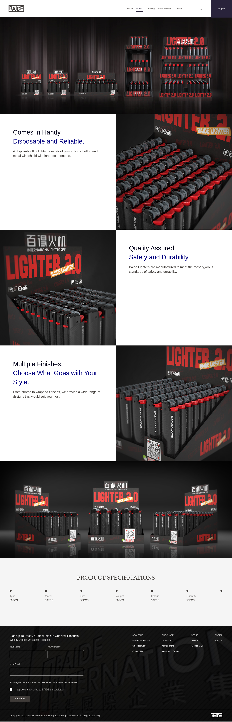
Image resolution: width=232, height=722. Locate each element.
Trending (151, 9)
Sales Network (164, 9)
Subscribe (20, 699)
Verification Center (170, 652)
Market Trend (168, 646)
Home (130, 9)
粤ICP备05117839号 (90, 716)
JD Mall (194, 641)
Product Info (167, 641)
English (221, 9)
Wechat (218, 641)
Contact (178, 9)
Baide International (141, 641)
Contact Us (137, 652)
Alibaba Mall (197, 646)
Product (139, 9)
